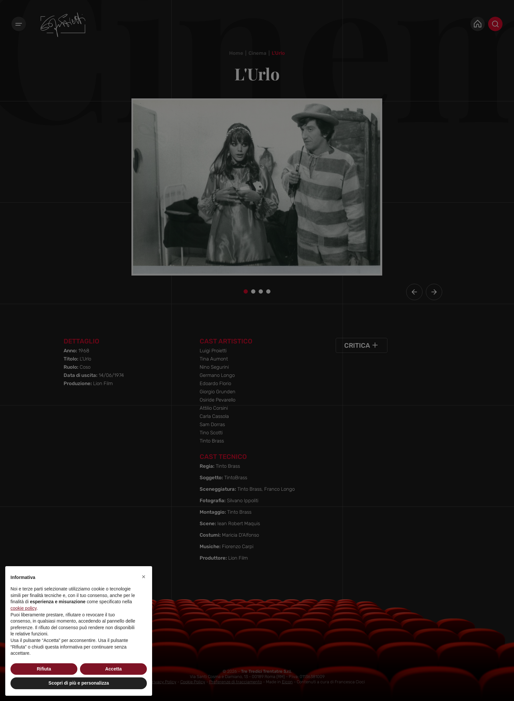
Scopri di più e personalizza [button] (79, 683)
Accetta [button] (113, 668)
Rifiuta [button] (44, 668)
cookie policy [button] (23, 608)
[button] (143, 576)
